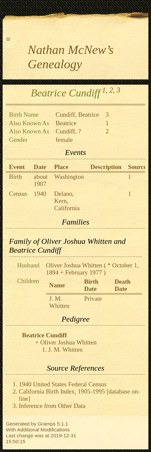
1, (105, 90)
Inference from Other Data (52, 405)
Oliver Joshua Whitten (74, 265)
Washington (69, 176)
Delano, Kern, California (67, 200)
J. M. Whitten (59, 302)
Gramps (47, 424)
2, (112, 90)
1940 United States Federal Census (63, 384)
